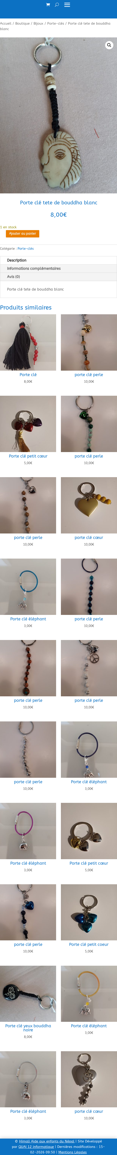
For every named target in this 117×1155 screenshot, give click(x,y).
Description (16, 260)
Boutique (22, 23)
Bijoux (38, 23)
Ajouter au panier (22, 234)
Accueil (5, 23)
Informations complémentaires (33, 268)
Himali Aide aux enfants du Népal (46, 1141)
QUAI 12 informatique (36, 1147)
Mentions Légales (72, 1152)
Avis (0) (13, 277)
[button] (109, 45)
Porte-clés (55, 23)
